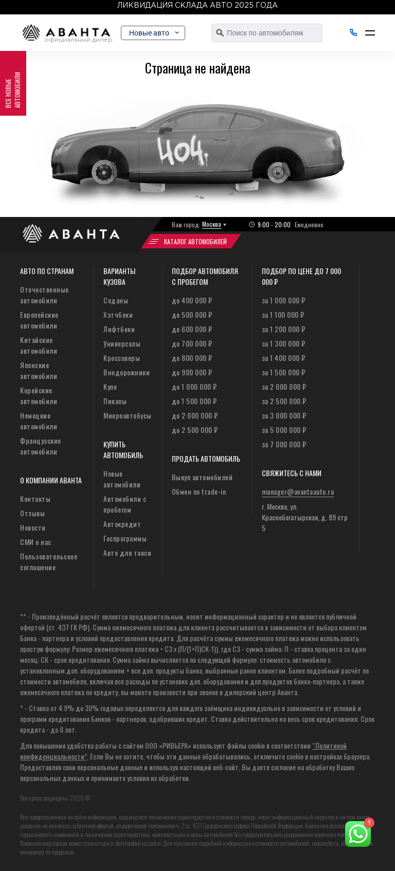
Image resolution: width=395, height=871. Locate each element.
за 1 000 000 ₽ (284, 300)
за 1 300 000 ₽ (284, 343)
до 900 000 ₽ (192, 372)
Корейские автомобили (38, 395)
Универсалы (121, 343)
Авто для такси (127, 552)
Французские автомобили (40, 446)
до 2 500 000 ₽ (195, 429)
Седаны (115, 300)
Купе (110, 386)
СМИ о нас (35, 541)
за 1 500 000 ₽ (284, 372)
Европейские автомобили (39, 320)
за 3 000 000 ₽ (284, 415)
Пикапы (115, 400)
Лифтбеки (119, 328)
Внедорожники (126, 372)
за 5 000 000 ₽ (284, 429)
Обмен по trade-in (199, 491)
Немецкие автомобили (38, 420)
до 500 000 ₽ (192, 314)
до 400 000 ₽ (192, 300)
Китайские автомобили (38, 345)
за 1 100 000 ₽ (283, 314)
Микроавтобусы (127, 415)
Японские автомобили (38, 370)
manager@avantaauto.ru (298, 491)
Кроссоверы (121, 357)
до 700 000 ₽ (192, 343)
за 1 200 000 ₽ (284, 328)
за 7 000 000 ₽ (284, 444)
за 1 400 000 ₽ (284, 357)
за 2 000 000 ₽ (284, 386)
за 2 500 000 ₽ (284, 400)
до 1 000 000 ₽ (194, 386)
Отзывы (32, 512)
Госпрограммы (125, 538)
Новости (33, 527)
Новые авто (161, 33)
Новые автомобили (121, 478)
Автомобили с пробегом (124, 504)
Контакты (35, 498)
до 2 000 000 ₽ (195, 415)
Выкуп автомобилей (202, 476)
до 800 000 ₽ (192, 357)
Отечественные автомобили (44, 294)
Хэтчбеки (118, 314)
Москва (211, 224)
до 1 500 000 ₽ (194, 400)
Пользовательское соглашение (48, 561)
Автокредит (122, 523)
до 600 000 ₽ (192, 328)
